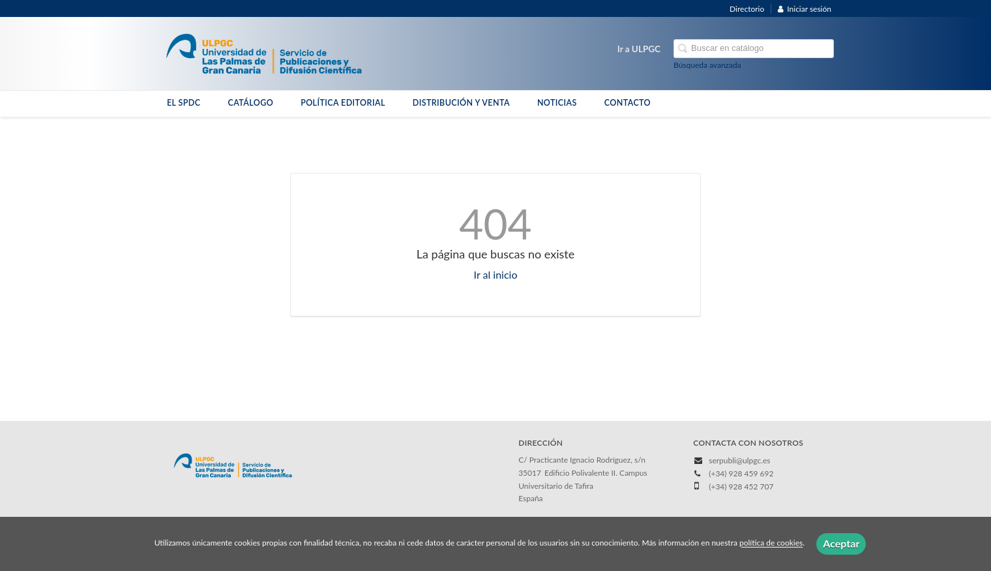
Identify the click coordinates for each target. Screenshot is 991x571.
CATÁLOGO (250, 103)
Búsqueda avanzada (707, 65)
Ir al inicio (496, 274)
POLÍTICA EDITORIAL (343, 103)
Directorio (747, 9)
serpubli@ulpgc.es (739, 460)
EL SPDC (183, 103)
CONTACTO (627, 103)
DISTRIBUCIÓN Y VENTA (461, 103)
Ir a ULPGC (638, 49)
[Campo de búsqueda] (753, 48)
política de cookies (771, 543)
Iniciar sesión (804, 9)
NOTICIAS (557, 103)
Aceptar (841, 543)
